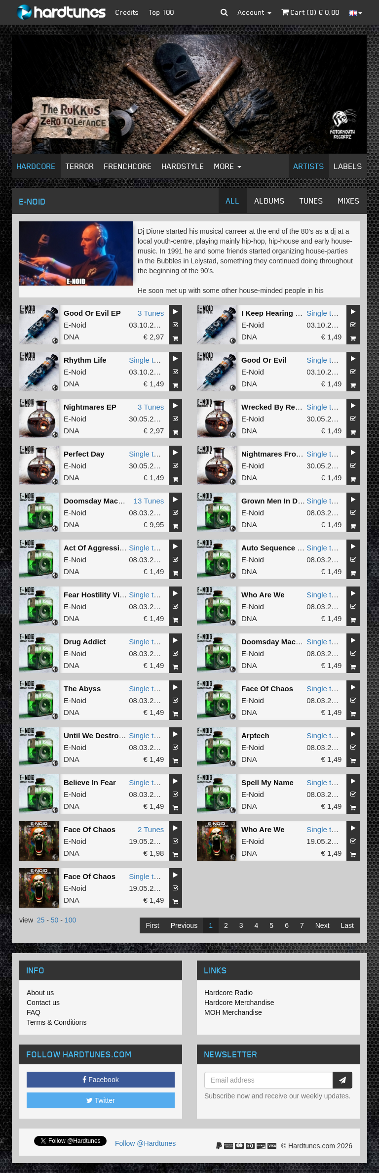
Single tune (324, 313)
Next (322, 925)
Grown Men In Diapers (280, 501)
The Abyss (82, 688)
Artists (309, 166)
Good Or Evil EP (92, 313)
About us (40, 993)
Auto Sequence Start (277, 548)
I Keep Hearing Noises (280, 313)
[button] (224, 12)
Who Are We (263, 594)
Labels (348, 166)
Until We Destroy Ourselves (112, 735)
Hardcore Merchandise (239, 1002)
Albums (270, 201)
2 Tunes (151, 829)
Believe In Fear (90, 782)
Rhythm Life (85, 360)
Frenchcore (128, 166)
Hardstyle (183, 166)
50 (55, 920)
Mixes (349, 201)
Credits (127, 12)
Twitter (100, 1100)
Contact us (43, 1002)
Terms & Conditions (56, 1022)
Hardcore (36, 166)
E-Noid (75, 325)
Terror (80, 166)
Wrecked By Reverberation (288, 407)
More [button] (227, 166)
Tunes (311, 201)
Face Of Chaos (267, 688)
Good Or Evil (264, 360)
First (152, 925)
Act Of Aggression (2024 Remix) (120, 548)
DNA (71, 337)
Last (347, 925)
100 (70, 920)
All (233, 201)
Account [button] (254, 12)
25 (41, 920)
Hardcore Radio (228, 993)
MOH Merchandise (233, 1012)
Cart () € (310, 12)
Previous (184, 925)
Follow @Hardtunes (145, 1143)
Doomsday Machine (98, 501)
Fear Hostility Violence (103, 594)
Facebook (100, 1080)
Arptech (255, 735)
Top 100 (161, 12)
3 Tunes (151, 313)
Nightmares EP (90, 407)
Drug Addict (85, 641)
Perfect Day (84, 454)
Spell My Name (267, 782)
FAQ (33, 1012)
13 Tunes (149, 501)
